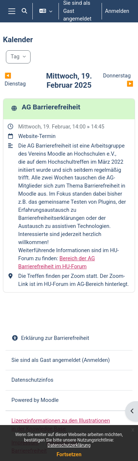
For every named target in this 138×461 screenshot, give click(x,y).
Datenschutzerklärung (69, 445)
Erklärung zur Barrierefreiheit (50, 338)
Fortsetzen (69, 454)
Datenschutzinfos (32, 380)
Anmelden (117, 11)
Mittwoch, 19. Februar (44, 126)
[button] (24, 11)
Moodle (49, 400)
